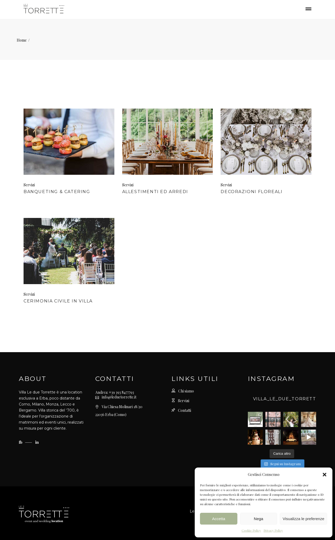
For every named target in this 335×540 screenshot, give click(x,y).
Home (22, 40)
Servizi (29, 184)
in (37, 442)
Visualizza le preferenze (303, 518)
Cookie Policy (251, 530)
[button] (324, 474)
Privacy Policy (273, 530)
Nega (258, 518)
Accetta (218, 518)
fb (21, 442)
